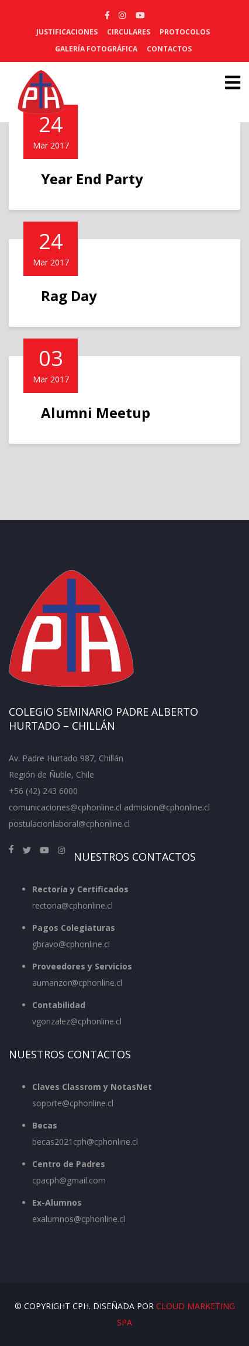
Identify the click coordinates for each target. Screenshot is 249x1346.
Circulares (128, 32)
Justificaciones (67, 32)
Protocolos (185, 32)
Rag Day (69, 295)
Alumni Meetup (95, 412)
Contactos (169, 49)
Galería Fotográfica (96, 49)
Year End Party (92, 178)
